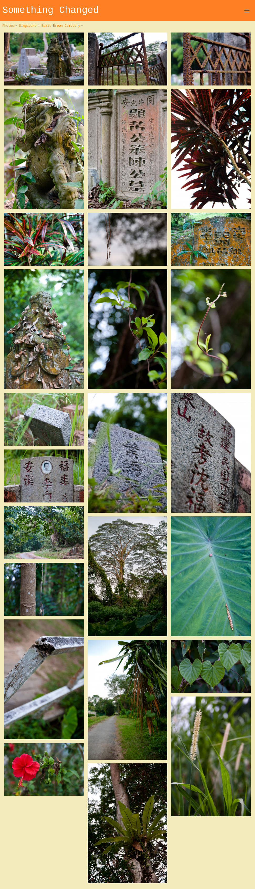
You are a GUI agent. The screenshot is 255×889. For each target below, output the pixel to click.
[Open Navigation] (247, 10)
